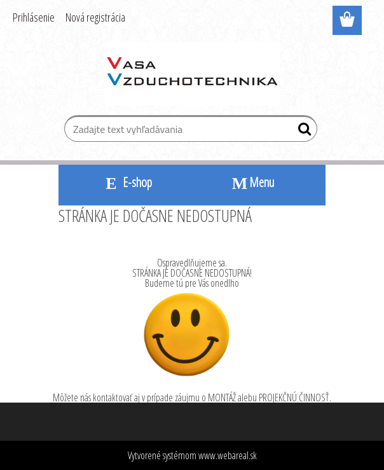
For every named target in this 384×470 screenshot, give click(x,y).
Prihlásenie (34, 17)
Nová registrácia (95, 17)
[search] (302, 131)
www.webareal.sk (227, 455)
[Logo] (192, 74)
